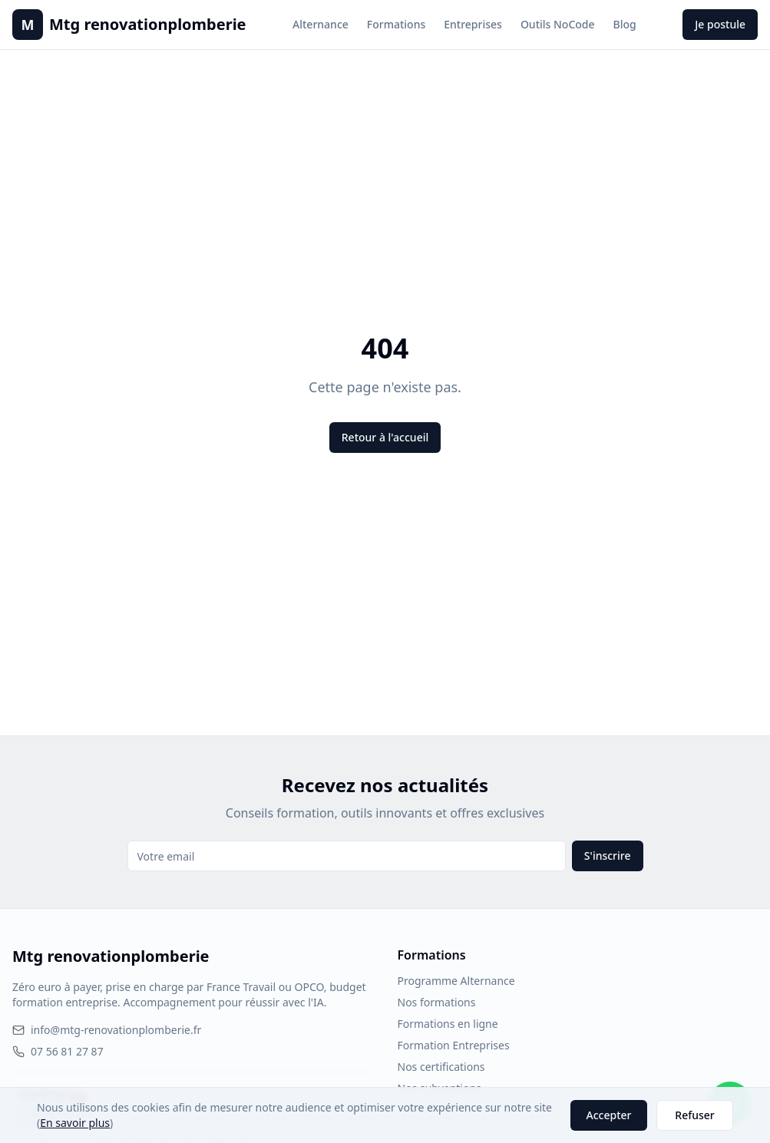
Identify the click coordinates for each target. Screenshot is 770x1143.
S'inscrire (607, 855)
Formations (396, 24)
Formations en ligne (448, 1023)
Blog (624, 24)
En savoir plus (75, 1122)
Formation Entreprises (454, 1045)
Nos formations (437, 1002)
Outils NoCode (557, 24)
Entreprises (473, 24)
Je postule (720, 24)
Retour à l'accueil (385, 437)
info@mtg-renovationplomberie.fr (106, 1029)
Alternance (320, 24)
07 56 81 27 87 (58, 1051)
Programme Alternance (456, 980)
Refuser (694, 1115)
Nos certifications (441, 1066)
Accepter (609, 1115)
